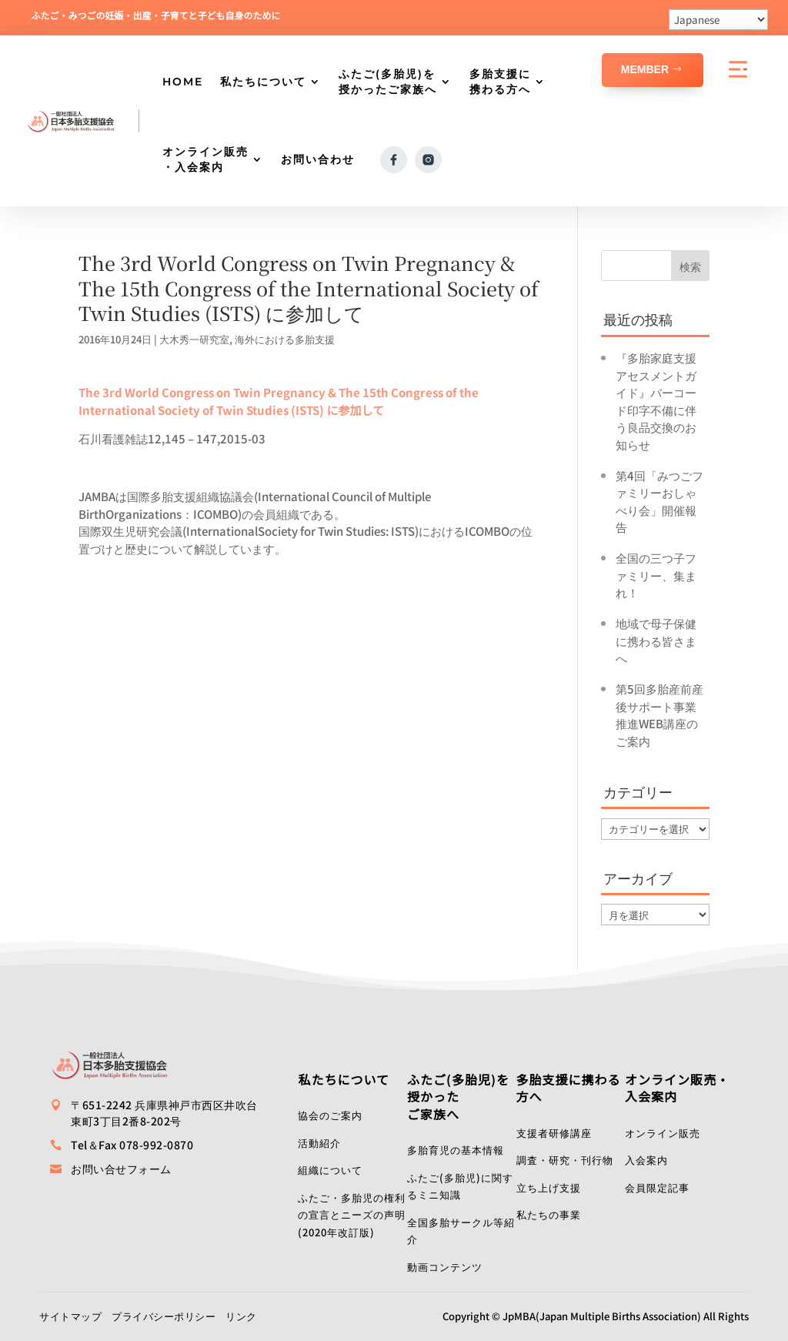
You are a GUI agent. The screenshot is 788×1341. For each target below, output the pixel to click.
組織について (330, 1169)
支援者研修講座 (554, 1132)
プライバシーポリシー (163, 1316)
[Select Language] (718, 19)
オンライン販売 (662, 1132)
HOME (182, 82)
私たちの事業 (548, 1214)
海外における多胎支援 (285, 339)
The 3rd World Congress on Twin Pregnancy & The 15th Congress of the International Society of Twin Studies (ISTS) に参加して (278, 401)
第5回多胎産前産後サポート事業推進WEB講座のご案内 (659, 715)
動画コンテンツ (444, 1266)
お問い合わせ (318, 159)
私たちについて (263, 82)
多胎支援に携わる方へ (500, 81)
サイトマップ (70, 1316)
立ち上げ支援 (548, 1187)
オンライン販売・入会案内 (205, 159)
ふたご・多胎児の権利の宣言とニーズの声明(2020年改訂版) (352, 1214)
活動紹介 (319, 1142)
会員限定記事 (657, 1187)
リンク (241, 1316)
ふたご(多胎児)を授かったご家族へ (388, 81)
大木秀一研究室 (194, 339)
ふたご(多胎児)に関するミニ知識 (460, 1186)
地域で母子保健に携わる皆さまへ (656, 640)
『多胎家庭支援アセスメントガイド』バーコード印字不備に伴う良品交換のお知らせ (656, 401)
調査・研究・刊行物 (564, 1159)
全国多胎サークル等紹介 (461, 1231)
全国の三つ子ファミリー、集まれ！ (656, 575)
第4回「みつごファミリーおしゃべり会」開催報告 (659, 501)
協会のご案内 (330, 1115)
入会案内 (646, 1159)
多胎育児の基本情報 (455, 1149)
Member (645, 69)
